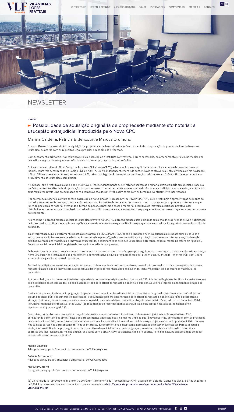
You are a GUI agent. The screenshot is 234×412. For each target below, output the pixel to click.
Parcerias (194, 7)
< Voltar (32, 119)
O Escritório (78, 7)
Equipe (142, 7)
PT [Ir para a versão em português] (222, 3)
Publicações (157, 7)
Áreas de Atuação (124, 7)
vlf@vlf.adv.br (165, 409)
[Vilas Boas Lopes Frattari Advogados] (29, 8)
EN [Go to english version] (226, 3)
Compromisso (177, 7)
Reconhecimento (100, 7)
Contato (209, 7)
